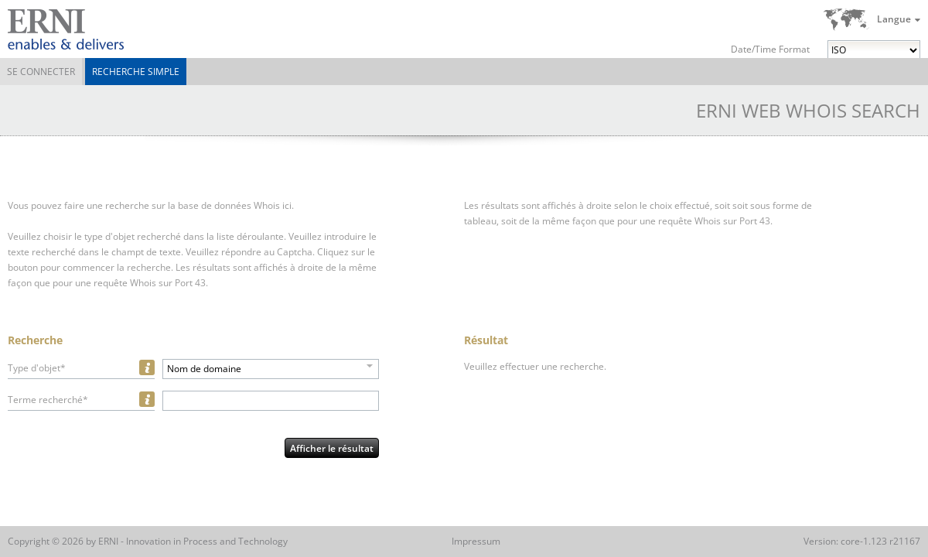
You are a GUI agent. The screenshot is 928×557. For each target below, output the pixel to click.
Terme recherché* (48, 399)
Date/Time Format (770, 49)
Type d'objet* (37, 367)
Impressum (476, 541)
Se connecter (41, 71)
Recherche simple (135, 71)
